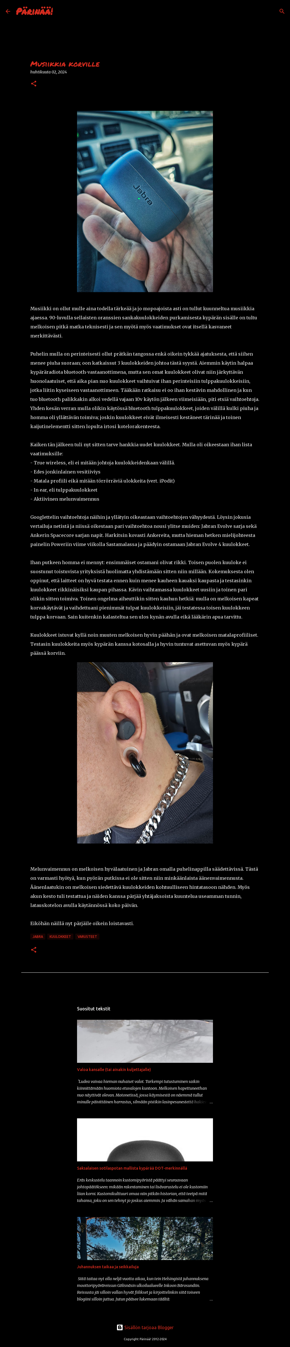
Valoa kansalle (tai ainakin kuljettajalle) (114, 1069)
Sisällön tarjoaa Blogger (145, 1327)
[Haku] (60, 11)
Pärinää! (34, 11)
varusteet (87, 936)
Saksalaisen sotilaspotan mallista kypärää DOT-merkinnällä (132, 1168)
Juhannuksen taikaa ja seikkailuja (108, 1267)
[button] (33, 84)
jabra (38, 936)
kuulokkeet (60, 936)
